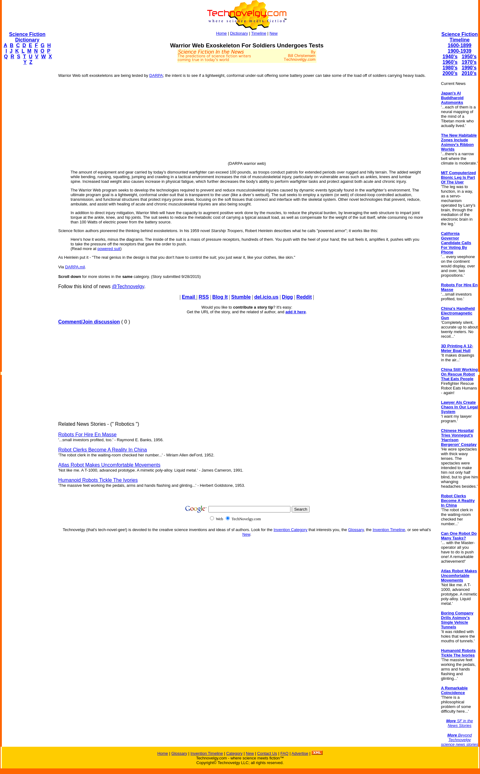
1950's (469, 56)
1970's (469, 62)
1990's (469, 67)
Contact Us (267, 753)
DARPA (156, 75)
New (273, 33)
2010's (469, 73)
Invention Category (290, 529)
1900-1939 (460, 51)
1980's (450, 67)
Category (234, 753)
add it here (296, 312)
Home (221, 33)
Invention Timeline (389, 529)
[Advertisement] (26, 163)
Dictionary (239, 33)
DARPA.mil (75, 267)
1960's (450, 62)
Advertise (299, 753)
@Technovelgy (128, 286)
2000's (450, 73)
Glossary (356, 529)
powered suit (109, 248)
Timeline (258, 33)
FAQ (284, 753)
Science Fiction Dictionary (27, 37)
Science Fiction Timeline (459, 37)
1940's (450, 56)
